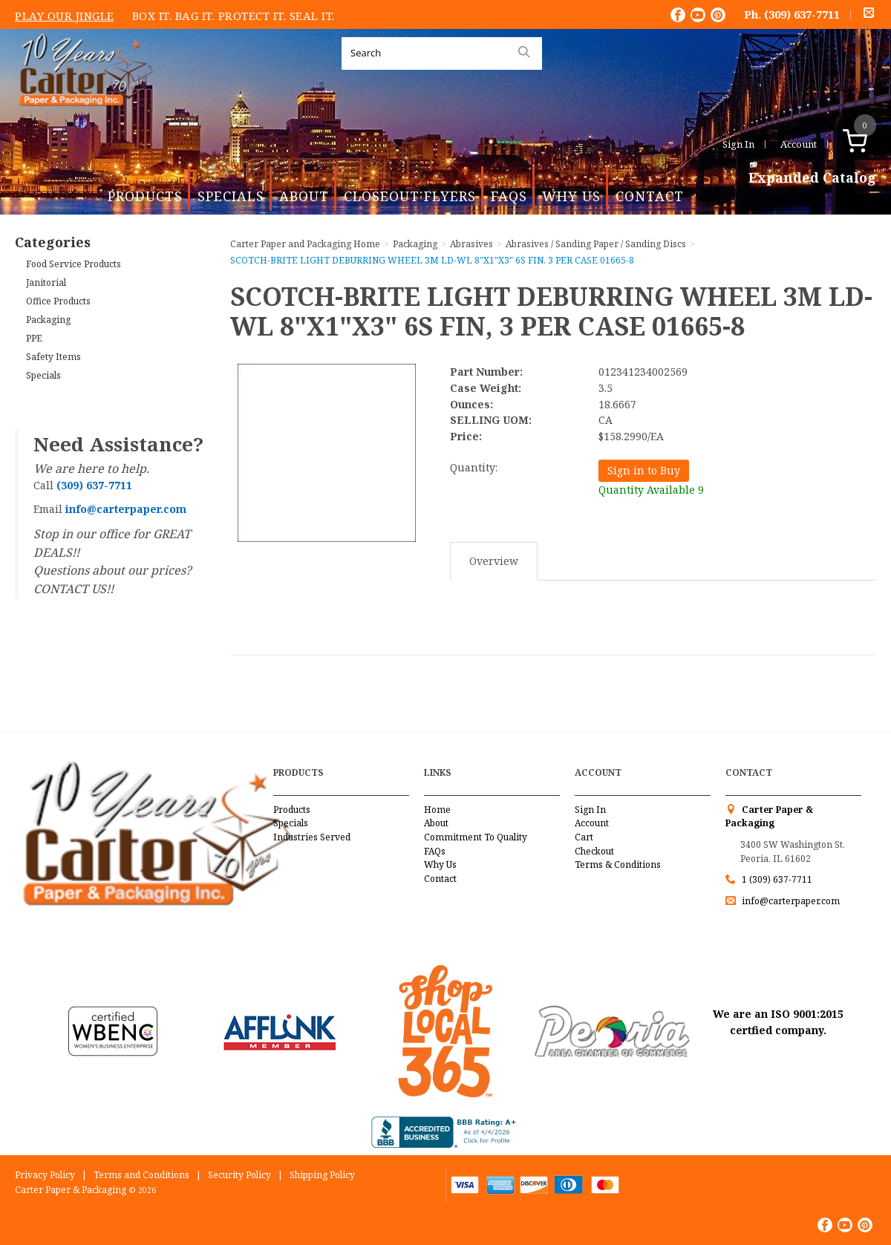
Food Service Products (73, 264)
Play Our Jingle (64, 15)
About (304, 196)
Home (437, 809)
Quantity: (473, 467)
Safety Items (53, 356)
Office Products (58, 301)
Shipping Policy (322, 1175)
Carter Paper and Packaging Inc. (82, 118)
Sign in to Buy (643, 470)
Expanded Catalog (812, 178)
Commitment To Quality (475, 837)
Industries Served (311, 837)
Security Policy (239, 1175)
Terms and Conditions (141, 1175)
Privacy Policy (45, 1175)
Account (798, 144)
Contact (650, 196)
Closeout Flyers (410, 196)
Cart (584, 837)
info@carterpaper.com (790, 901)
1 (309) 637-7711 (777, 879)
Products (145, 196)
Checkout (594, 851)
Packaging (48, 319)
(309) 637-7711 (802, 14)
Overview (493, 561)
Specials (231, 196)
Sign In (738, 144)
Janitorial (46, 282)
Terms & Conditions (618, 864)
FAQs (509, 196)
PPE (34, 338)
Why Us (571, 196)
